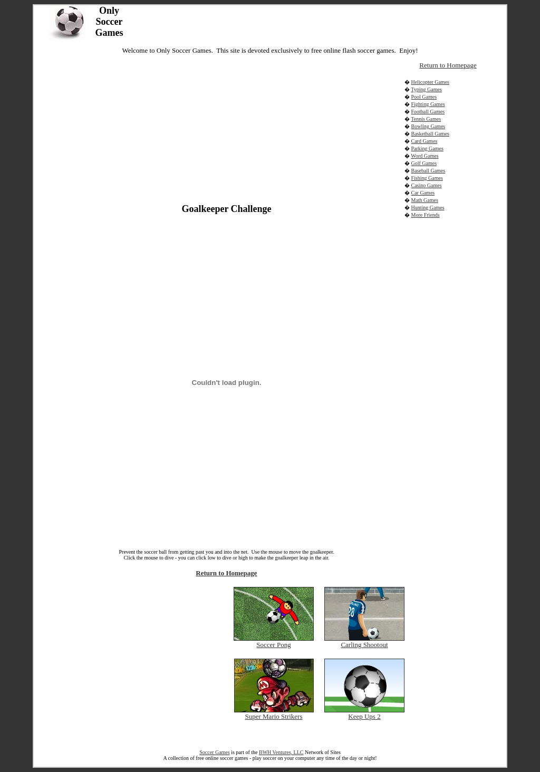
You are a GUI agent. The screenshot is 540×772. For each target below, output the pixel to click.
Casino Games (426, 185)
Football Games (428, 111)
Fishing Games (427, 178)
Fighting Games (428, 104)
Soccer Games (214, 752)
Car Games (423, 193)
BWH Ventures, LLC (281, 752)
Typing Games (426, 89)
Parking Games (427, 148)
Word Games (424, 156)
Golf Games (424, 163)
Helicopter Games (430, 82)
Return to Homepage (226, 573)
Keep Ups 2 (364, 716)
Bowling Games (428, 126)
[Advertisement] (133, 128)
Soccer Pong (273, 645)
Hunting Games (428, 207)
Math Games (424, 200)
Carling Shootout (364, 645)
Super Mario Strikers (273, 716)
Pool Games (424, 97)
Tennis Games (426, 119)
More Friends (425, 215)
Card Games (424, 141)
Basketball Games (430, 134)
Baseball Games (428, 170)
